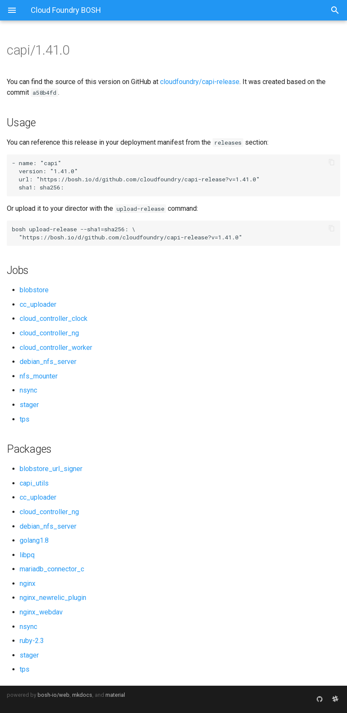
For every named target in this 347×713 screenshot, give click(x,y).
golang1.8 (34, 540)
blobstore (34, 290)
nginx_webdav (41, 612)
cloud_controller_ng (49, 333)
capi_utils (34, 483)
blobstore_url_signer (51, 469)
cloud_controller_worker (56, 347)
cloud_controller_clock (53, 318)
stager (29, 405)
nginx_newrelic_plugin (53, 598)
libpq (27, 555)
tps (24, 419)
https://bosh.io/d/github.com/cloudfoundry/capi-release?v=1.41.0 (148, 179)
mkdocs (82, 695)
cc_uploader (38, 304)
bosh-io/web (54, 695)
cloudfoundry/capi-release (199, 82)
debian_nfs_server (48, 362)
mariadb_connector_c (52, 569)
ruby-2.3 (32, 641)
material (115, 695)
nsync (28, 390)
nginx (27, 583)
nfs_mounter (39, 376)
